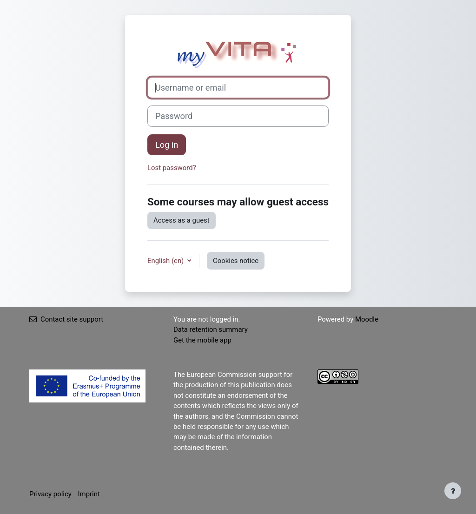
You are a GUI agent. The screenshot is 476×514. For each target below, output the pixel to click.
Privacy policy (50, 494)
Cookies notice (235, 261)
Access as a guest (181, 220)
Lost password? (171, 168)
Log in (166, 145)
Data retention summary (210, 329)
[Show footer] (452, 490)
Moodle (366, 319)
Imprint (89, 494)
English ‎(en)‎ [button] (166, 261)
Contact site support (66, 319)
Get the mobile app (202, 340)
